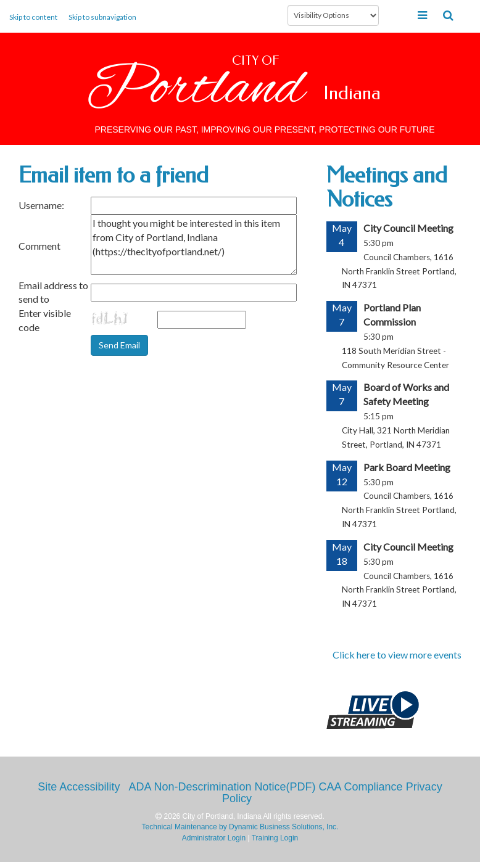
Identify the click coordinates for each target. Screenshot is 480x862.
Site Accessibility (79, 787)
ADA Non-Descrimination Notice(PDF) (221, 787)
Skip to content (33, 17)
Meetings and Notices (386, 187)
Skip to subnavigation (102, 17)
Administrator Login (214, 838)
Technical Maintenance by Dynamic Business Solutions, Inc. (240, 827)
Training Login (275, 838)
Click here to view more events (397, 654)
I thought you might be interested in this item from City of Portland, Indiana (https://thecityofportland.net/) (194, 244)
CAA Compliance (361, 787)
